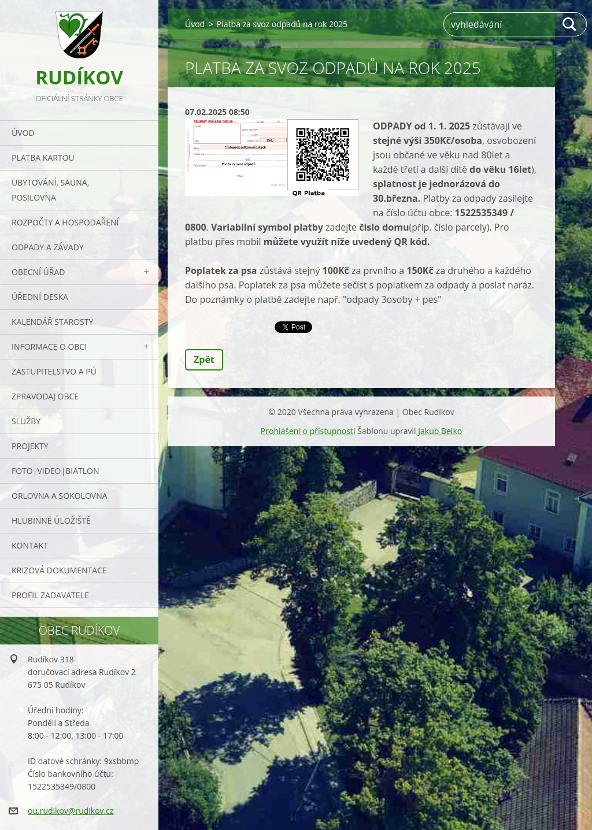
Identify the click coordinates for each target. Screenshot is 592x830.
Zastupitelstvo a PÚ (54, 371)
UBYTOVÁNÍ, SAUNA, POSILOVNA (50, 190)
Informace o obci (49, 346)
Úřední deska (40, 296)
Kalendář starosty (52, 321)
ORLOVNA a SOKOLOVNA (60, 495)
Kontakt (30, 545)
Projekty (30, 445)
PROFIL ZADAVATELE (50, 595)
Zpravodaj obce (45, 396)
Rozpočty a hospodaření (65, 222)
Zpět (204, 359)
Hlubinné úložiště (51, 520)
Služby (26, 421)
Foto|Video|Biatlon (55, 470)
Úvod (23, 132)
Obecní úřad (38, 271)
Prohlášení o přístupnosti (308, 430)
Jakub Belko (440, 430)
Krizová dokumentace (59, 570)
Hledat (570, 24)
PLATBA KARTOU (43, 157)
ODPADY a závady (47, 247)
